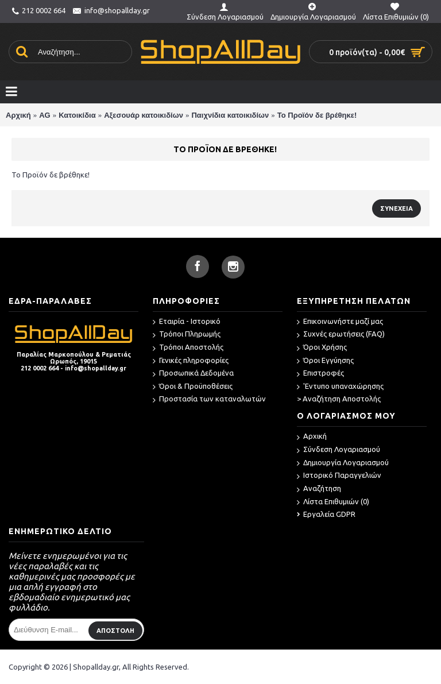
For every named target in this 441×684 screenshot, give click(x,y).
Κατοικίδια (77, 115)
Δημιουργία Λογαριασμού (343, 463)
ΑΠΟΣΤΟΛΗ (115, 630)
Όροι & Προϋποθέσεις (193, 387)
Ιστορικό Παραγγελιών (339, 476)
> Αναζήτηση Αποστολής (339, 399)
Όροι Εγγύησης (325, 361)
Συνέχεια (396, 208)
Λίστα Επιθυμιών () (333, 502)
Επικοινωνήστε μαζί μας (340, 322)
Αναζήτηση (319, 489)
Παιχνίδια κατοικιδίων (230, 115)
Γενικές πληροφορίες (191, 361)
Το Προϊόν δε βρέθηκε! (317, 115)
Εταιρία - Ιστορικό (186, 322)
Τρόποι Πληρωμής (186, 334)
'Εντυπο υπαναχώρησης (340, 387)
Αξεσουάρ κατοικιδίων (143, 115)
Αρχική (18, 115)
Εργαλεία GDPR (326, 514)
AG (45, 115)
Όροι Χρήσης (322, 348)
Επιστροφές (320, 373)
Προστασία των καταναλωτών (209, 399)
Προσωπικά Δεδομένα (193, 373)
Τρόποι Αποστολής (188, 348)
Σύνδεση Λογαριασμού (338, 450)
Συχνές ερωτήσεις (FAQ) (341, 334)
